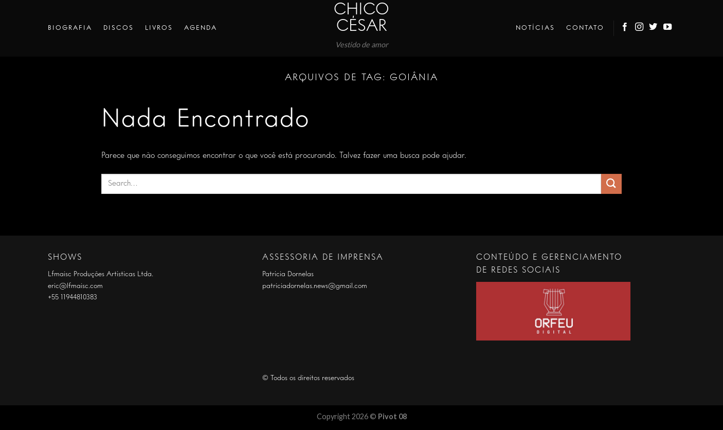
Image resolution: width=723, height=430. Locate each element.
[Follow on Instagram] (639, 28)
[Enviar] (611, 184)
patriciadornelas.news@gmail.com (314, 286)
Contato (585, 28)
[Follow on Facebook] (625, 28)
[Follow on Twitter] (653, 28)
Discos (118, 28)
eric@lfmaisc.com (75, 286)
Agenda (200, 28)
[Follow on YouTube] (668, 28)
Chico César (361, 18)
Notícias (535, 28)
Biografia (70, 28)
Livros (159, 28)
